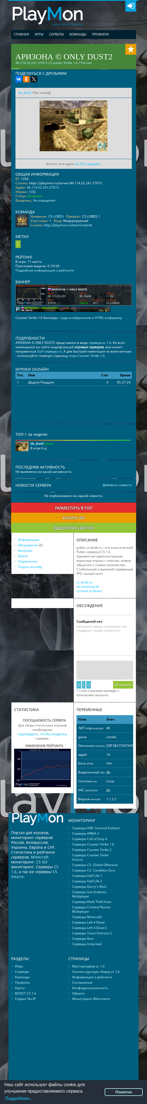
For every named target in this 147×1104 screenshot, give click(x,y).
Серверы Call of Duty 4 (89, 839)
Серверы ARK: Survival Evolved (95, 828)
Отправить (123, 684)
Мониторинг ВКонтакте (91, 998)
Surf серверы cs (49, 351)
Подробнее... (19, 1098)
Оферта (78, 993)
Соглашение (82, 982)
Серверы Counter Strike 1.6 (93, 844)
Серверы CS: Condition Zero (93, 870)
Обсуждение (28, 545)
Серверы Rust (83, 938)
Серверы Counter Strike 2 (91, 849)
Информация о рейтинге (92, 977)
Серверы (56, 34)
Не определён (44, 200)
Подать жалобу (30, 566)
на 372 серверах (88, 164)
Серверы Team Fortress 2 (92, 933)
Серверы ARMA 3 (85, 833)
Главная (21, 34)
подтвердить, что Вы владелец (42, 734)
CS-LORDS (56, 216)
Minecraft (40, 857)
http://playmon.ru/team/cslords (68, 225)
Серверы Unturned (86, 944)
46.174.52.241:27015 (43, 187)
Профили (100, 34)
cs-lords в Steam (89, 591)
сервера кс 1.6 (100, 342)
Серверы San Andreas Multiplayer (89, 894)
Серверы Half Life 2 (87, 881)
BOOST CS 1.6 (25, 993)
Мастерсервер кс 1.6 (88, 966)
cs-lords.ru (84, 582)
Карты (23, 556)
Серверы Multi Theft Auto (91, 901)
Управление (27, 561)
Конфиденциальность (90, 988)
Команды (77, 34)
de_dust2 (25, 92)
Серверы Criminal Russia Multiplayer (91, 909)
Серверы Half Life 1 (87, 875)
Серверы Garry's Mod (89, 886)
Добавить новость (117, 485)
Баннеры (25, 550)
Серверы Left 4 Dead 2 (89, 927)
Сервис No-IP (25, 998)
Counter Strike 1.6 (64, 62)
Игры (39, 34)
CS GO (41, 861)
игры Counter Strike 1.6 (87, 355)
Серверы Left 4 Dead (88, 922)
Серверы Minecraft (87, 917)
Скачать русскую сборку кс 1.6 (96, 971)
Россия (86, 62)
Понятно (124, 1092)
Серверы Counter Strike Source (90, 857)
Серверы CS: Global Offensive (95, 865)
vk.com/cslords (87, 586)
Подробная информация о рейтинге (44, 270)
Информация (28, 539)
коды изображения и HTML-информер (91, 317)
